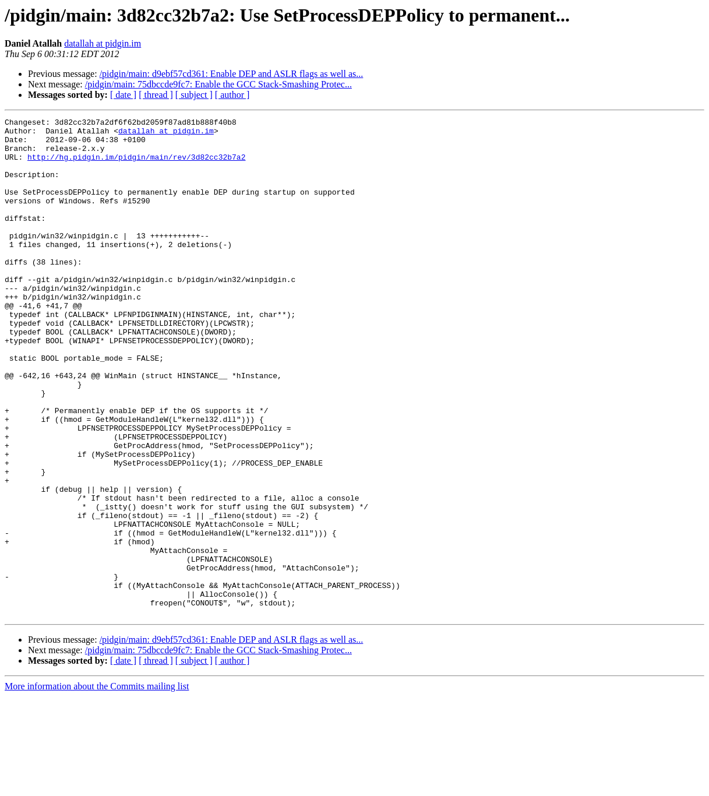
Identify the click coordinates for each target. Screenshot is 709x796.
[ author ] (232, 95)
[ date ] (123, 95)
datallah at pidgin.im (102, 43)
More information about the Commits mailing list (97, 786)
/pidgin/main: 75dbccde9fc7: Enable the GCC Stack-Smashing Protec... (218, 84)
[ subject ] (194, 95)
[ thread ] (156, 95)
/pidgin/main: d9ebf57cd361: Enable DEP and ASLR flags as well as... (232, 74)
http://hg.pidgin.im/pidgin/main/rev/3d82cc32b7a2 (136, 165)
